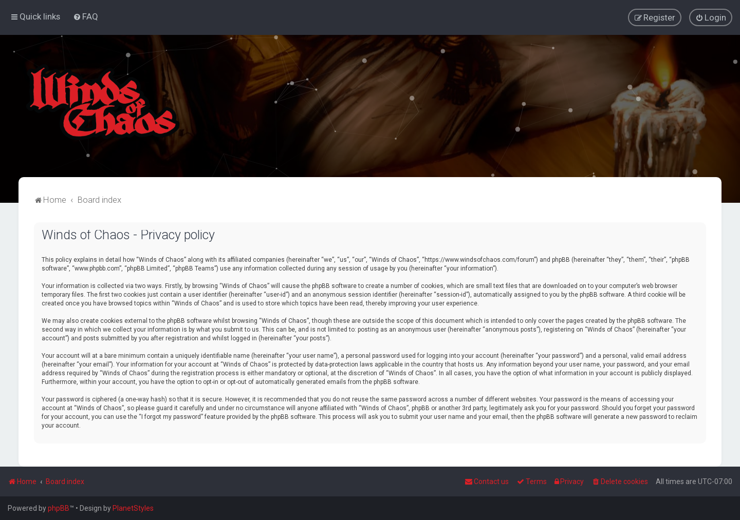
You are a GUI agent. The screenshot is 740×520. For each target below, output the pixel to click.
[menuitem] (85, 16)
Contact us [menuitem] (487, 481)
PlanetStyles (133, 508)
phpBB (58, 508)
